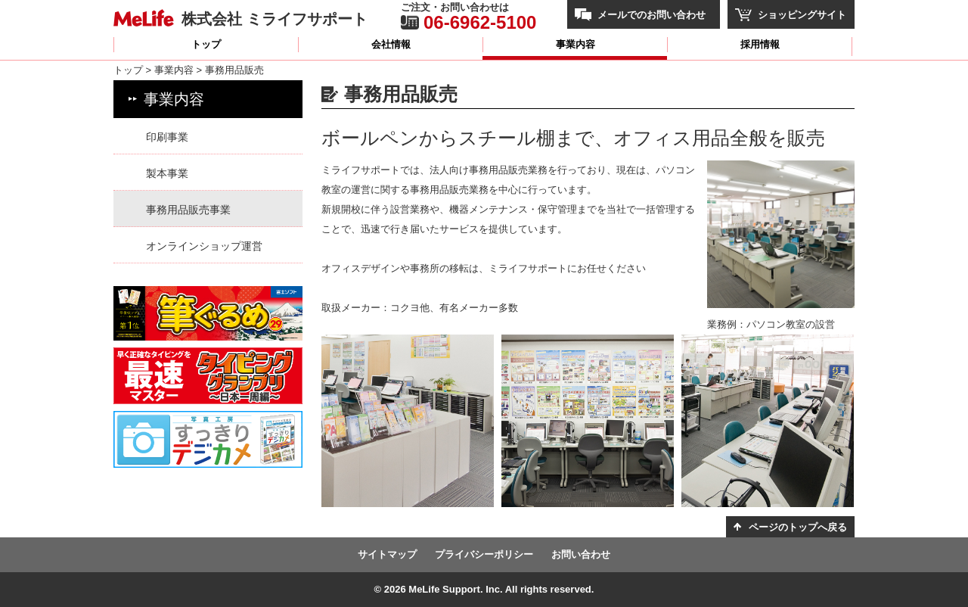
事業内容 (575, 44)
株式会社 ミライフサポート (275, 18)
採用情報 (760, 44)
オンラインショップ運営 (204, 246)
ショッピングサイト (802, 14)
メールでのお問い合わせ (651, 14)
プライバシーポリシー (484, 554)
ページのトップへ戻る (798, 527)
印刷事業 (167, 137)
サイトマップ (387, 554)
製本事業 (167, 173)
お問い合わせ (580, 554)
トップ (206, 44)
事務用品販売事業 (188, 210)
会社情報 (391, 44)
